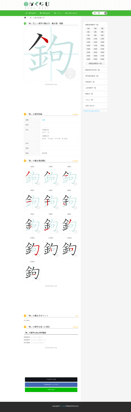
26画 (95, 56)
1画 (88, 28)
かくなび (63, 406)
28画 (88, 59)
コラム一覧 (89, 100)
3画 (102, 28)
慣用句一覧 (89, 94)
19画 (88, 49)
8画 (95, 35)
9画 (102, 35)
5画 (95, 32)
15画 (102, 42)
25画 (88, 56)
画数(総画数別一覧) (95, 63)
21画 (102, 49)
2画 (95, 28)
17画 (95, 45)
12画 (102, 39)
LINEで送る (51, 389)
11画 (95, 39)
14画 (95, 42)
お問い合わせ (89, 106)
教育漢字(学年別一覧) (92, 70)
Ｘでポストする (51, 379)
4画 (88, 32)
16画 (88, 45)
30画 (102, 59)
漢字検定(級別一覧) (92, 76)
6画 (102, 32)
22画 (88, 52)
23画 (95, 52)
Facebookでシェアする (51, 384)
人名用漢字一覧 (90, 88)
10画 (88, 39)
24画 (102, 52)
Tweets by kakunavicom (92, 111)
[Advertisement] (51, 97)
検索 (105, 13)
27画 (102, 56)
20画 (95, 49)
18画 (102, 45)
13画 (43, 120)
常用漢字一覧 (89, 82)
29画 (95, 59)
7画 (88, 35)
